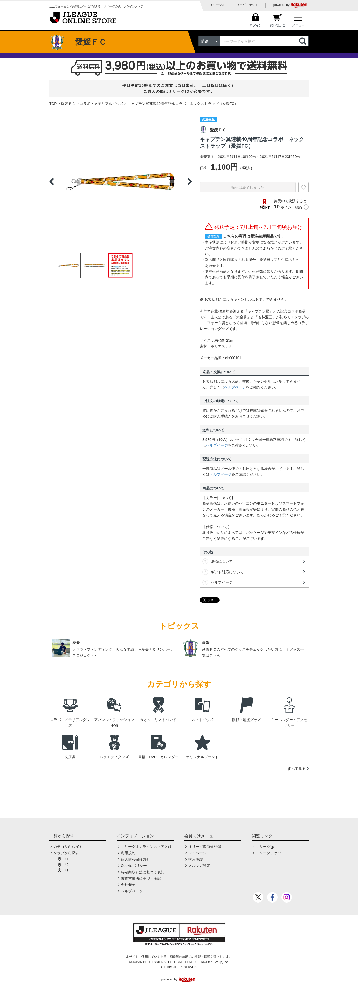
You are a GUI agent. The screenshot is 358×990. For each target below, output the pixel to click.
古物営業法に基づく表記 (141, 878)
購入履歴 (195, 859)
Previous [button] (51, 181)
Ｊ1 (66, 859)
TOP (53, 104)
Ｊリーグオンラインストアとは (146, 847)
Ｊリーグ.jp (217, 5)
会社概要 (128, 885)
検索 (303, 41)
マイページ (197, 853)
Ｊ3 (66, 870)
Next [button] (189, 181)
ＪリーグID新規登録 (204, 847)
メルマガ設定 (199, 866)
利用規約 (128, 853)
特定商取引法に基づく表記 (142, 872)
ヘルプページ (235, 387)
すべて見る (296, 768)
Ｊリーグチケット (245, 5)
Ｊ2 (66, 865)
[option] (120, 181)
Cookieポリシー (134, 866)
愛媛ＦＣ (68, 104)
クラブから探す (66, 853)
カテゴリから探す (67, 847)
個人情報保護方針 (135, 859)
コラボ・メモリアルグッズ (101, 104)
